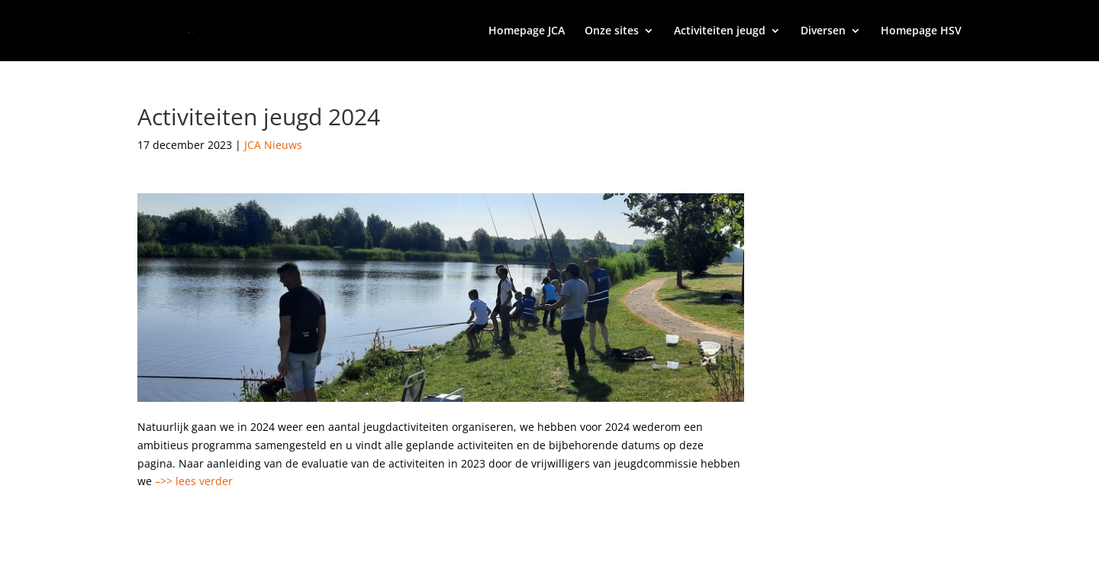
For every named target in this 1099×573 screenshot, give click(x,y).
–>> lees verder (194, 481)
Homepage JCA (526, 31)
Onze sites (612, 31)
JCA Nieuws (273, 145)
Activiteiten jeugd (719, 31)
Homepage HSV (921, 31)
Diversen (823, 31)
